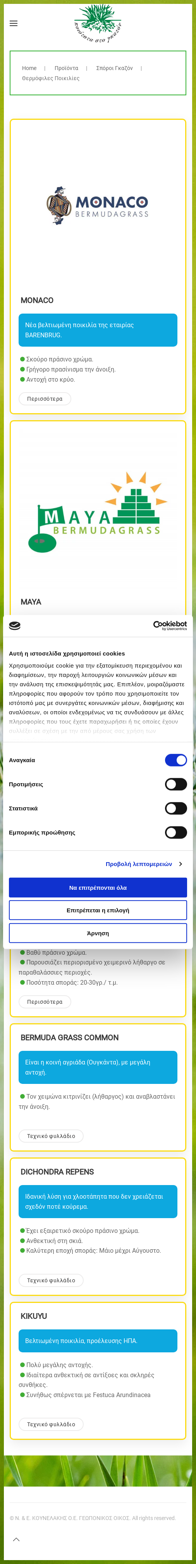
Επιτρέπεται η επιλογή (98, 910)
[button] (13, 23)
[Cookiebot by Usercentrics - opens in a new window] (153, 626)
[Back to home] (98, 23)
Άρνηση (98, 932)
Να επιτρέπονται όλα (98, 887)
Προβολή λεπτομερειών (139, 864)
